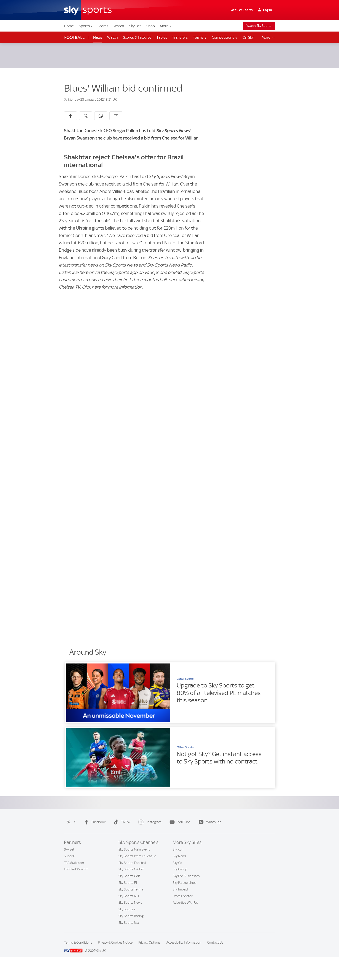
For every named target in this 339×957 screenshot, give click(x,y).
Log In (265, 10)
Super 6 (69, 851)
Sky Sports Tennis (131, 884)
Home (69, 26)
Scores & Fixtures (137, 37)
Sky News (179, 851)
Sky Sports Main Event (134, 844)
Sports (85, 26)
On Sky (248, 37)
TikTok (121, 817)
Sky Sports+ (127, 904)
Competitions (224, 37)
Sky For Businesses (186, 871)
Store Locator (182, 891)
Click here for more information (112, 281)
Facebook (94, 817)
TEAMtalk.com (74, 858)
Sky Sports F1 (127, 877)
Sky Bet (135, 26)
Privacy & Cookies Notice (115, 937)
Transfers (180, 37)
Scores (103, 26)
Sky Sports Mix (128, 917)
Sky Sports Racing (131, 911)
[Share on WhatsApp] (100, 110)
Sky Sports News (130, 897)
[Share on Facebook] (70, 110)
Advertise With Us (185, 897)
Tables (162, 37)
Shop (150, 26)
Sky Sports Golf (129, 871)
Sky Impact (180, 884)
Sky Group (180, 864)
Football (74, 37)
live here (80, 267)
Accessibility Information (183, 937)
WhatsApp (209, 817)
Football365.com (76, 864)
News (97, 37)
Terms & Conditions (78, 937)
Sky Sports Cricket (131, 864)
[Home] (88, 10)
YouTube (179, 817)
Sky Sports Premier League (137, 851)
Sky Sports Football (132, 858)
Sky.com (178, 844)
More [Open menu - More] (268, 37)
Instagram (149, 817)
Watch (119, 26)
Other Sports (185, 673)
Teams (200, 37)
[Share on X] (85, 110)
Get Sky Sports (242, 10)
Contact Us (215, 937)
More (165, 26)
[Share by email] (115, 110)
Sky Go (177, 858)
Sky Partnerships (184, 877)
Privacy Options (149, 937)
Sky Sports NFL (129, 891)
